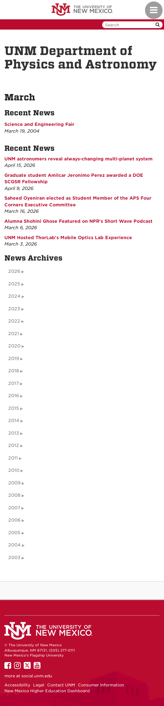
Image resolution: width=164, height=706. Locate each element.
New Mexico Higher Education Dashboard (47, 690)
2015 (13, 408)
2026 (14, 271)
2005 (14, 532)
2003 (14, 557)
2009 (14, 483)
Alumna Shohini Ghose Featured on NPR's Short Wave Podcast (78, 221)
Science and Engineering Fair (39, 124)
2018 (13, 370)
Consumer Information (101, 685)
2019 (13, 358)
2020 (14, 346)
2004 (14, 545)
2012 (13, 445)
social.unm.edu (36, 676)
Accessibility (17, 685)
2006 (14, 520)
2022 (14, 321)
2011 (13, 458)
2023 (14, 308)
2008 (14, 495)
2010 (13, 470)
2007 (14, 507)
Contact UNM (61, 685)
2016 (13, 395)
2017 (13, 383)
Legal (38, 685)
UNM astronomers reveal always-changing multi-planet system (78, 159)
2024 (14, 296)
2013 (13, 433)
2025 (14, 284)
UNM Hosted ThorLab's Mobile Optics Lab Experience (68, 237)
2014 (13, 420)
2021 (13, 333)
